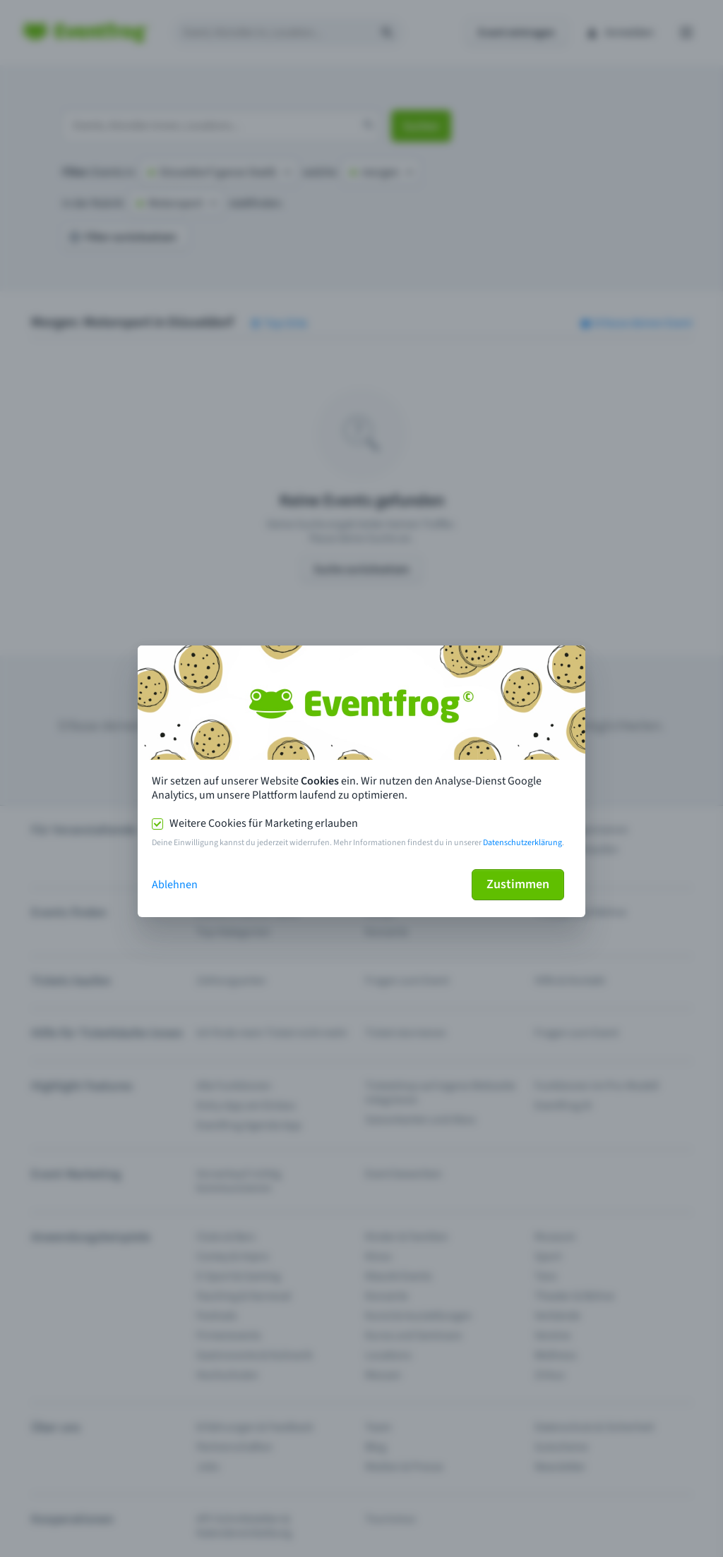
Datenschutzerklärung (522, 843)
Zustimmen (517, 884)
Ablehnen (175, 885)
